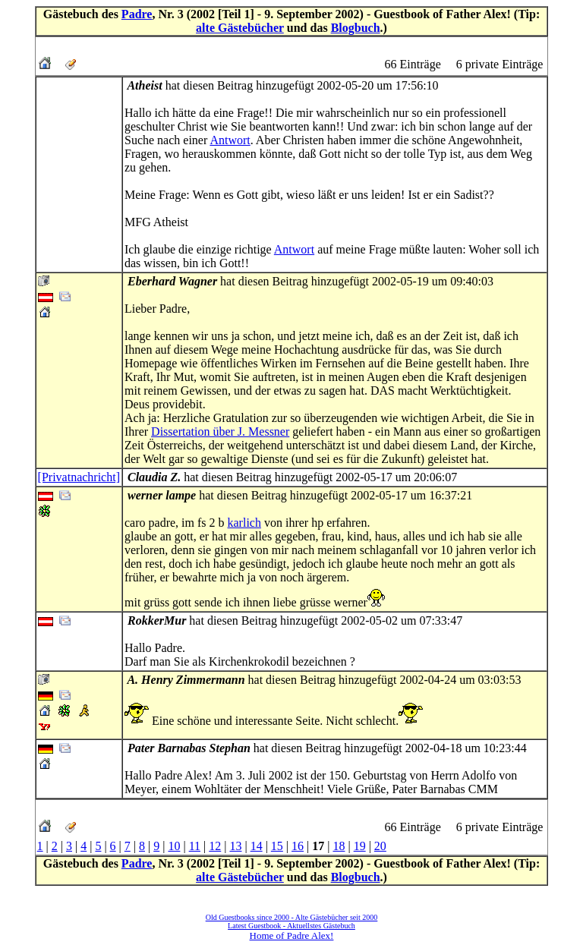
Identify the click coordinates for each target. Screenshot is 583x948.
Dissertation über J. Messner (220, 431)
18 (338, 845)
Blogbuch (355, 27)
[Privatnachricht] (79, 477)
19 (360, 845)
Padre (137, 14)
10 (174, 845)
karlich (244, 522)
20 (380, 845)
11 (194, 845)
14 (257, 845)
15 (277, 845)
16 (298, 845)
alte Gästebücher (240, 27)
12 (215, 845)
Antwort (230, 140)
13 (235, 845)
